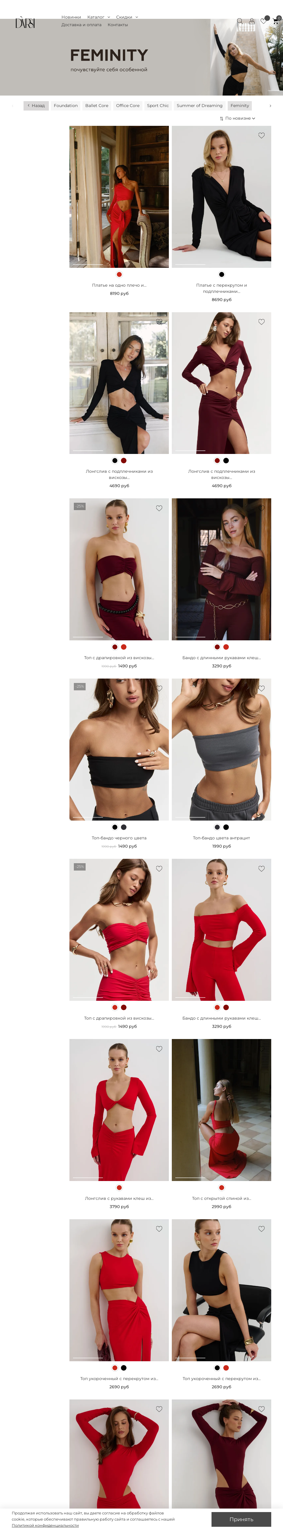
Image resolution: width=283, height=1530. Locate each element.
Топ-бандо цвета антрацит (221, 767)
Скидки (127, 17)
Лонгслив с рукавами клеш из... (119, 1127)
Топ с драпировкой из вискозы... (119, 587)
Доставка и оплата (81, 24)
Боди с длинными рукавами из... (119, 1488)
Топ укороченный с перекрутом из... (119, 1308)
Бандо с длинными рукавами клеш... (221, 587)
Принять (241, 1519)
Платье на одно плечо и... (119, 214)
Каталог (98, 17)
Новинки (71, 17)
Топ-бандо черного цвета (119, 767)
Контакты (118, 24)
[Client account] (252, 21)
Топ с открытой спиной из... (221, 1127)
